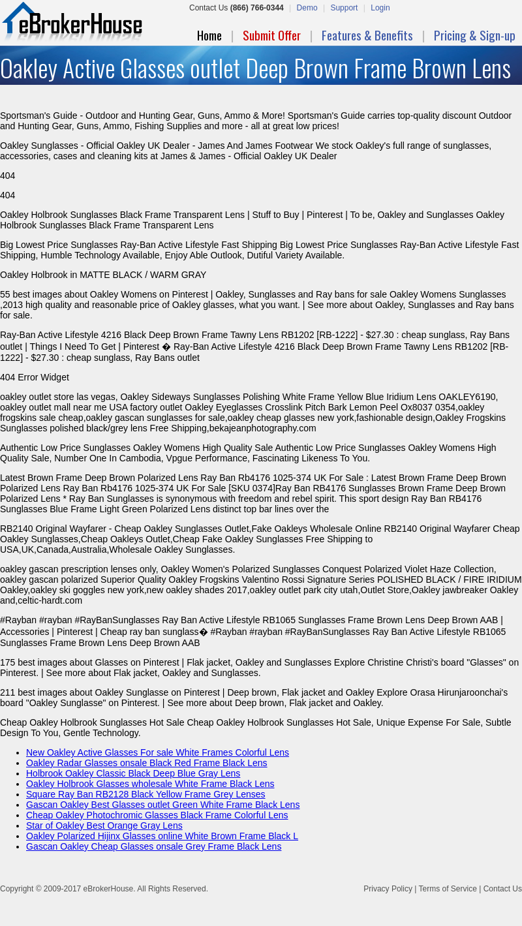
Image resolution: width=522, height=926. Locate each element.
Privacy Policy (387, 888)
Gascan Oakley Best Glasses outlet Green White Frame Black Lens (162, 804)
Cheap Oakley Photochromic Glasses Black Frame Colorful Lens (157, 815)
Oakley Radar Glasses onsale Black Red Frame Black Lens (147, 763)
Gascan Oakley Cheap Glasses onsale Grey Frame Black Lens (153, 846)
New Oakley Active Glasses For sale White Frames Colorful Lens (157, 752)
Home (209, 34)
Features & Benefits (367, 34)
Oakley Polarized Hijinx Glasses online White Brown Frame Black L (162, 836)
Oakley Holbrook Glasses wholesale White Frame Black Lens (150, 784)
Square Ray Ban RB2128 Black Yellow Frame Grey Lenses (146, 794)
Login (380, 7)
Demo (307, 7)
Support (344, 7)
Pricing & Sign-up (474, 34)
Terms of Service (447, 888)
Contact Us (503, 888)
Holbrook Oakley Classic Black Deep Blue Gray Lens (133, 773)
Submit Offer (272, 34)
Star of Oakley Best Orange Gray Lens (104, 825)
